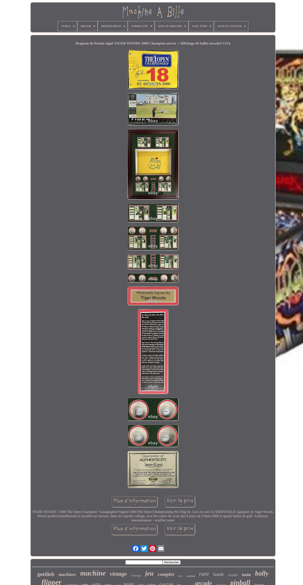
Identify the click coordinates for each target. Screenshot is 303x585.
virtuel (232, 575)
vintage (118, 574)
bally (261, 573)
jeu (149, 573)
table (180, 576)
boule (218, 574)
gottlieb (45, 574)
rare (204, 573)
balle (246, 575)
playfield (191, 576)
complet (166, 574)
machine (93, 573)
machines (67, 574)
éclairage (136, 575)
